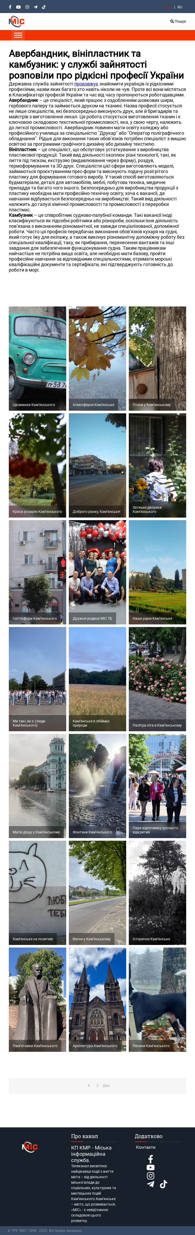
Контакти (146, 1147)
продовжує (86, 84)
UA (168, 7)
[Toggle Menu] (18, 35)
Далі (106, 1085)
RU (180, 7)
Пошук (178, 21)
